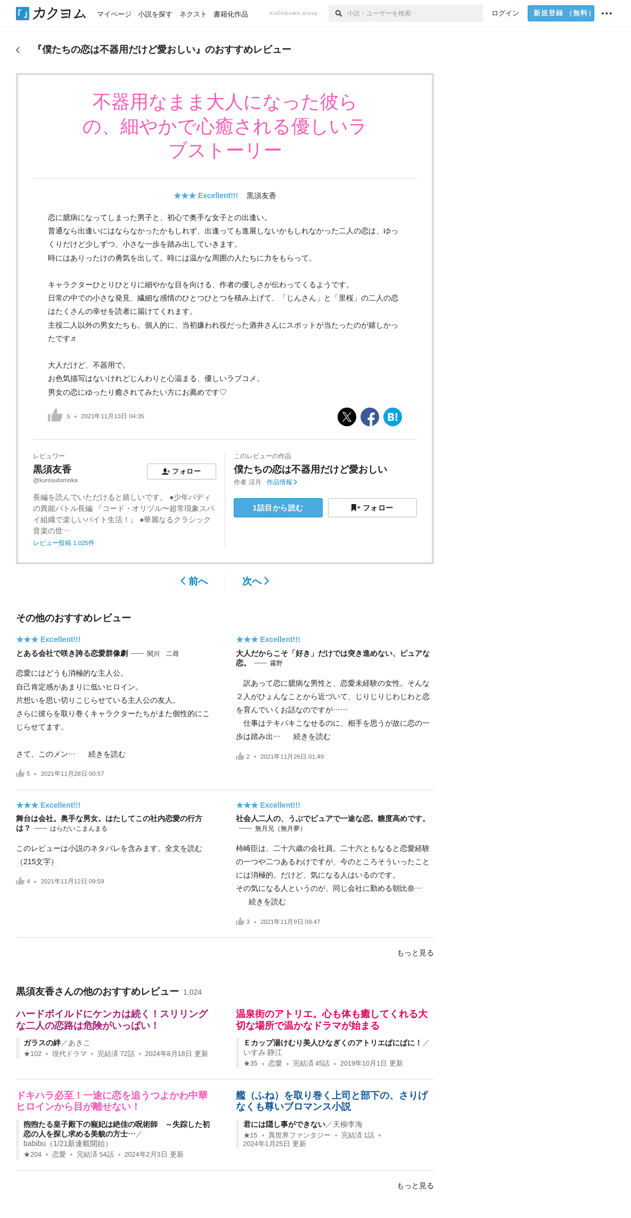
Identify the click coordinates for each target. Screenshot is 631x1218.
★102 (32, 1054)
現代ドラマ (69, 1054)
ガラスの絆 (42, 1042)
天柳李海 (348, 1124)
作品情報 (282, 482)
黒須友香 (261, 195)
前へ (194, 581)
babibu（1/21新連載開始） (67, 1143)
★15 (250, 1135)
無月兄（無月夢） (280, 828)
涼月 (255, 482)
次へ (255, 581)
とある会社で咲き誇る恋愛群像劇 (72, 653)
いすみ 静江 (263, 1052)
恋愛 (275, 1063)
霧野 (276, 663)
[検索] (338, 13)
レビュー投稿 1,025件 (64, 543)
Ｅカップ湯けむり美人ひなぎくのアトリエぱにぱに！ (332, 1042)
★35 (250, 1063)
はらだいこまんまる (79, 828)
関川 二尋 (163, 654)
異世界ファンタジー (299, 1135)
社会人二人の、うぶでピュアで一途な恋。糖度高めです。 (333, 818)
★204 (32, 1154)
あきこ (79, 1042)
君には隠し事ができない (284, 1124)
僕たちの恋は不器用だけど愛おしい (310, 469)
